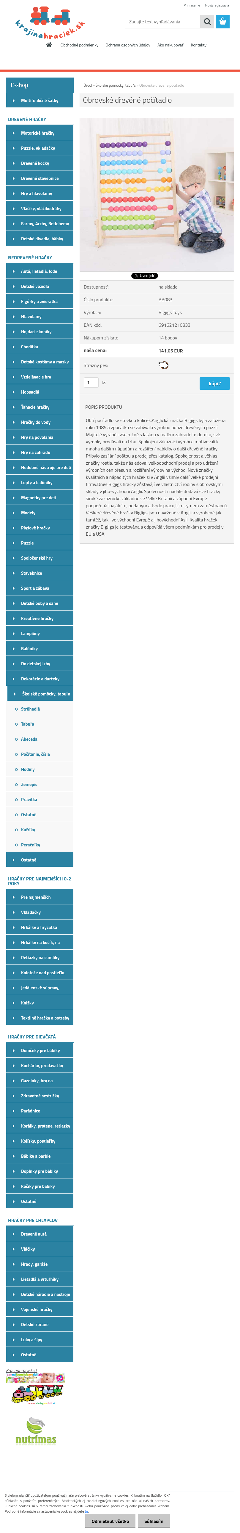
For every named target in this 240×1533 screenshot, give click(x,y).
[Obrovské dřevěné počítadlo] (157, 120)
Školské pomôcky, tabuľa (115, 85)
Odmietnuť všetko (107, 1521)
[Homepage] (49, 44)
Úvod (87, 85)
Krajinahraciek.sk (21, 1370)
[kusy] (91, 382)
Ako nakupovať (170, 45)
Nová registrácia (217, 5)
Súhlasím (152, 1521)
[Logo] (47, 22)
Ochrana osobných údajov (127, 45)
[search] (207, 21)
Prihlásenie (192, 5)
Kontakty (198, 45)
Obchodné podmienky (80, 45)
